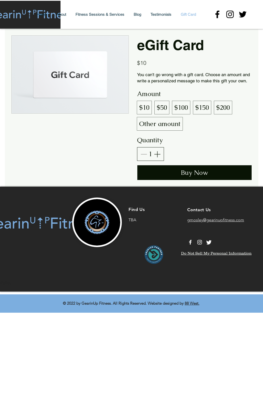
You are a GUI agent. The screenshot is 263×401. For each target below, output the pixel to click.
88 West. (192, 303)
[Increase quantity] (157, 154)
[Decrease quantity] (144, 154)
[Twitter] (243, 14)
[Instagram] (230, 14)
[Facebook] (217, 14)
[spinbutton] (150, 154)
